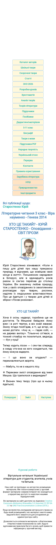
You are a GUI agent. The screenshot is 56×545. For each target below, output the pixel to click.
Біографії (28, 133)
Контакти (28, 166)
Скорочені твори (28, 73)
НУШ (28, 182)
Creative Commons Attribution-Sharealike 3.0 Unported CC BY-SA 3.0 (27, 503)
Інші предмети (28, 193)
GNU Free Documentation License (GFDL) (31, 505)
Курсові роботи (27, 469)
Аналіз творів (28, 100)
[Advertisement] (28, 29)
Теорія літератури (28, 106)
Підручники (28, 111)
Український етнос (28, 155)
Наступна (46, 397)
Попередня (10, 397)
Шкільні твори (28, 67)
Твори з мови (28, 138)
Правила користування (28, 171)
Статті (28, 78)
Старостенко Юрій (15, 206)
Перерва (28, 160)
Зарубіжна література (28, 176)
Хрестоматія (28, 95)
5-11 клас (28, 127)
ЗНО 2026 (28, 84)
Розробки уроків (28, 89)
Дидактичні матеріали (28, 122)
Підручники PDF (28, 144)
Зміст (28, 397)
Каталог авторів (28, 62)
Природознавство (28, 187)
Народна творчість (28, 149)
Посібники (28, 116)
